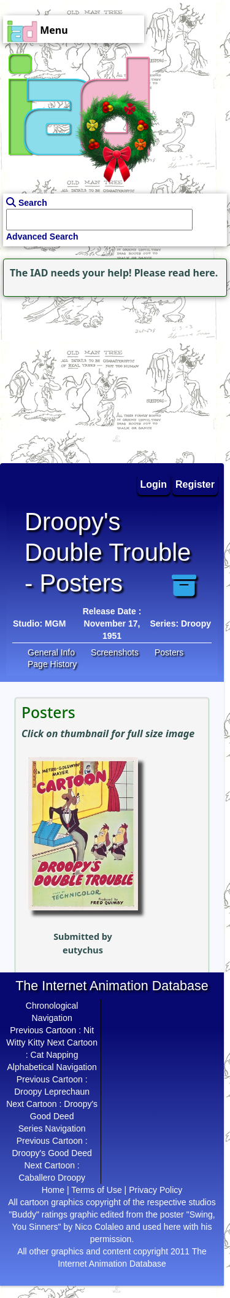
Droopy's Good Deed (51, 1153)
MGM (55, 623)
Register (195, 484)
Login (153, 484)
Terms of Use (96, 1190)
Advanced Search (42, 236)
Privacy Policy (155, 1190)
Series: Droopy (180, 623)
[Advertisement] (76, 376)
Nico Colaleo (99, 1227)
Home (53, 1190)
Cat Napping (55, 1055)
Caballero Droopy (51, 1178)
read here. (193, 273)
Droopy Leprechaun (52, 1092)
